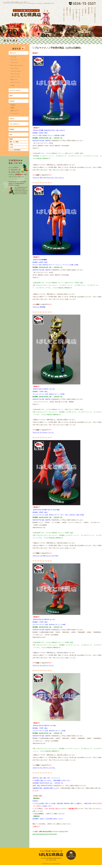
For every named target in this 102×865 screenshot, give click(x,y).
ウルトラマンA (14, 68)
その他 (12, 85)
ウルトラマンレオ (15, 74)
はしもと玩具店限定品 (15, 149)
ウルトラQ (13, 57)
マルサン (12, 118)
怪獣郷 (12, 107)
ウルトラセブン (15, 62)
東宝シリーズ (14, 79)
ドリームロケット (14, 124)
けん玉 (11, 147)
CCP (10, 134)
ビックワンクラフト (15, 90)
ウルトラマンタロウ (16, 71)
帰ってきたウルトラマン (17, 65)
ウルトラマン (14, 59)
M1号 (10, 95)
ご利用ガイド (36, 826)
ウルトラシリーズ (15, 76)
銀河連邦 (13, 105)
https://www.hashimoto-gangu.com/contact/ (45, 834)
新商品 (11, 139)
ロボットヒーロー (15, 82)
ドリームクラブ (15, 113)
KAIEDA (11, 129)
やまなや (12, 101)
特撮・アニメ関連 (13, 141)
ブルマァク (12, 53)
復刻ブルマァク (15, 110)
